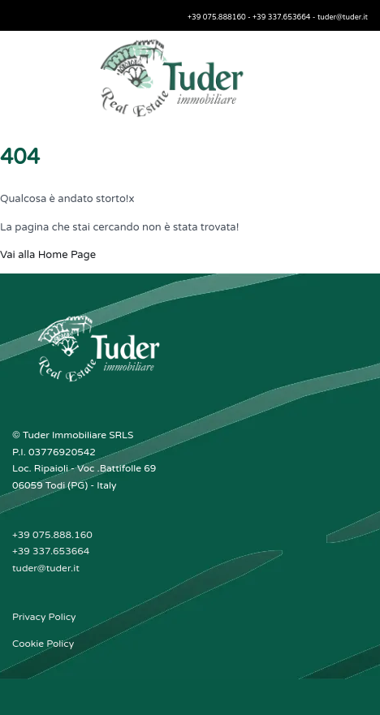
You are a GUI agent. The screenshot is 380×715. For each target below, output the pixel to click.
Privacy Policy (44, 616)
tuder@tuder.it (46, 568)
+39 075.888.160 (52, 535)
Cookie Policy (43, 643)
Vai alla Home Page (48, 254)
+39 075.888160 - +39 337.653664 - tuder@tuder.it (278, 17)
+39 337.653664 (50, 551)
